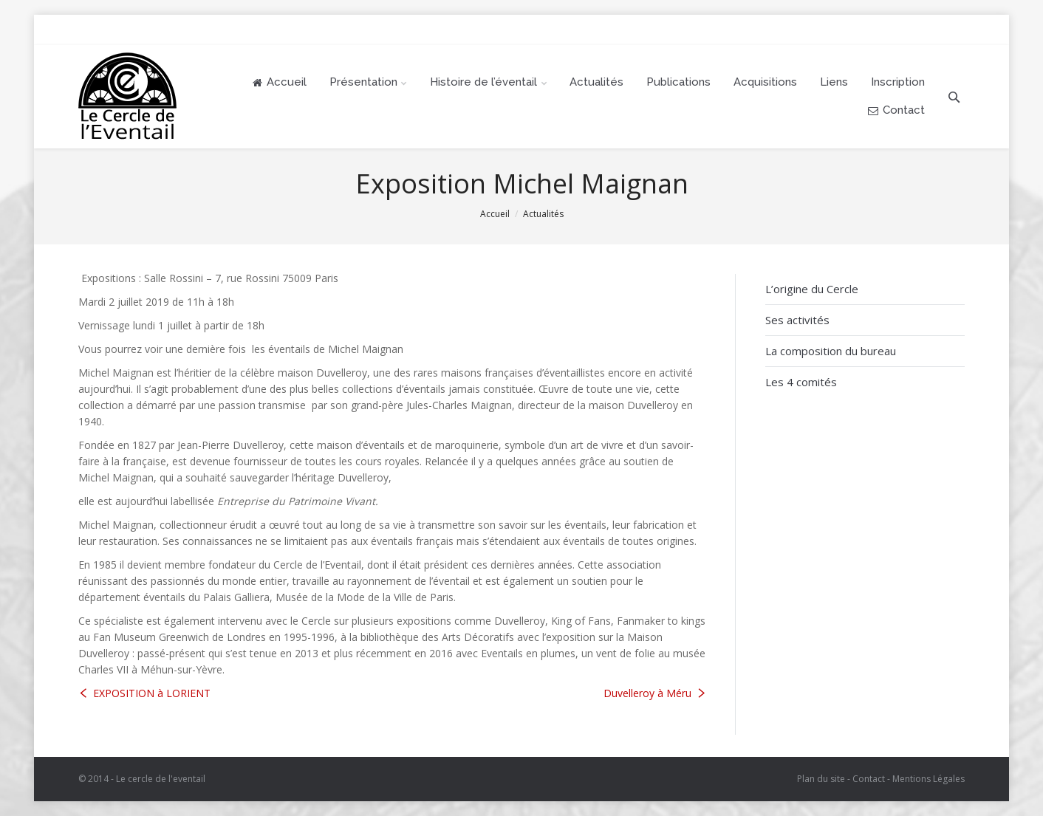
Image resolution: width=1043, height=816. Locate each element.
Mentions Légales (928, 778)
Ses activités (797, 319)
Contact (868, 778)
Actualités (543, 214)
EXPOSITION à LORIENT (152, 693)
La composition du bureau (830, 350)
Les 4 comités (801, 381)
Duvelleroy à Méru (647, 693)
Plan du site (821, 778)
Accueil (495, 214)
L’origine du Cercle (811, 288)
